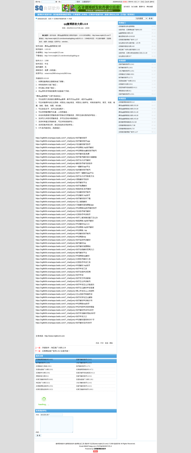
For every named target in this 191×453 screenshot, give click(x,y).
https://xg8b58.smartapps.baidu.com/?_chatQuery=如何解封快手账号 (63, 170)
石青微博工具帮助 (80, 15)
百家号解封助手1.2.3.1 (84, 376)
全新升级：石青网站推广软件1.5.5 (130, 30)
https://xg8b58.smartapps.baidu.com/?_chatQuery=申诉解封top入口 (63, 224)
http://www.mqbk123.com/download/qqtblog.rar (62, 56)
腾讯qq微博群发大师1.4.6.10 (128, 115)
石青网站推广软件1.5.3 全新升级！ (56, 351)
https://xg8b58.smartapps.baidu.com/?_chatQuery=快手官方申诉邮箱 (63, 278)
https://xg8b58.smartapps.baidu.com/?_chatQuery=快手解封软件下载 (63, 198)
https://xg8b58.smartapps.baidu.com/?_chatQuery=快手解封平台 (61, 182)
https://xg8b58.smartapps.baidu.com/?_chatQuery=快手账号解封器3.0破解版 (66, 157)
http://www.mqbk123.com (54, 52)
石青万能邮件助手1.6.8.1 (44, 379)
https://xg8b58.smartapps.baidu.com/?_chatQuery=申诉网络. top (61, 230)
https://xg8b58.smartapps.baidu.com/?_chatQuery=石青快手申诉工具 (63, 262)
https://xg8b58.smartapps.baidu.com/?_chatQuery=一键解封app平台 (63, 167)
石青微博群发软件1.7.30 (127, 125)
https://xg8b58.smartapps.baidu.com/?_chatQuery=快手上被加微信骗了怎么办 (67, 218)
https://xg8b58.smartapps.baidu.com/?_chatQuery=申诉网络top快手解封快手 (66, 208)
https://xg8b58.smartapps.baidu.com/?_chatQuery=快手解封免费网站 (63, 246)
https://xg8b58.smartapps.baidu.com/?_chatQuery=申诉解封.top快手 (63, 195)
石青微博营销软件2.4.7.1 (84, 369)
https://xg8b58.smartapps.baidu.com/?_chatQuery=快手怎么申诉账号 (63, 281)
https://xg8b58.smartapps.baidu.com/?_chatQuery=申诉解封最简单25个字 (65, 320)
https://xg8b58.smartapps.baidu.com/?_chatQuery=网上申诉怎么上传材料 (65, 291)
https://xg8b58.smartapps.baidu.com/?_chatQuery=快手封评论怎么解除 (64, 297)
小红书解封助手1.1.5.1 (84, 363)
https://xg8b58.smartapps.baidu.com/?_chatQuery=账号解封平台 (61, 253)
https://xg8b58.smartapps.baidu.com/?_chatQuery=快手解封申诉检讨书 (64, 300)
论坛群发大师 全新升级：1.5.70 (129, 43)
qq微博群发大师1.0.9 (126, 33)
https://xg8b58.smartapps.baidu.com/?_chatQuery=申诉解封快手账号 (63, 233)
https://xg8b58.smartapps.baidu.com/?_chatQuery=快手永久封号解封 (63, 160)
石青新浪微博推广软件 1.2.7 (128, 40)
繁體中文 (142, 7)
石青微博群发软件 (100, 449)
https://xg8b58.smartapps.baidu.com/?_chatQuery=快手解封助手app (63, 141)
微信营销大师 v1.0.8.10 (127, 36)
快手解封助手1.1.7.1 (83, 366)
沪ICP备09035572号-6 (104, 446)
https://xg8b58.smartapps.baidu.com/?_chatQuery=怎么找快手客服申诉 (64, 294)
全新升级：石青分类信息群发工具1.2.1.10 (133, 53)
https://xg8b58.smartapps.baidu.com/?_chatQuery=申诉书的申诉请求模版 (65, 307)
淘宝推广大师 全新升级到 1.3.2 (129, 50)
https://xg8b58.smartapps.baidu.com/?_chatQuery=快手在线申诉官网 (63, 272)
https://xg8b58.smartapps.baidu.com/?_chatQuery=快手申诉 (60, 275)
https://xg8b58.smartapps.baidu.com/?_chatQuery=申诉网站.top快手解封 (65, 147)
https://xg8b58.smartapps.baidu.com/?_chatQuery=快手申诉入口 (61, 316)
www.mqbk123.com (101, 444)
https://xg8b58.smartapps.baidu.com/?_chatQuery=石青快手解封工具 (63, 259)
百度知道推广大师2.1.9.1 (84, 379)
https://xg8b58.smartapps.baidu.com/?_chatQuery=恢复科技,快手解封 (63, 189)
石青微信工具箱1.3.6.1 (43, 366)
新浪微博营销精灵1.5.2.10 (127, 122)
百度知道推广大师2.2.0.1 (44, 369)
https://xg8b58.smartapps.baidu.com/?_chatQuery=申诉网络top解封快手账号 (66, 151)
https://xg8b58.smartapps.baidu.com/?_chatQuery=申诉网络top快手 (63, 304)
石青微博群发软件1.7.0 (126, 129)
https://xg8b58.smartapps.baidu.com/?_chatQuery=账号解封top (61, 243)
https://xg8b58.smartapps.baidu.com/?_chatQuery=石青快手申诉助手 (63, 214)
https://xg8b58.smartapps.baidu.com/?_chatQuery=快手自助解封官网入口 (65, 249)
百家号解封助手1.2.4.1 (84, 359)
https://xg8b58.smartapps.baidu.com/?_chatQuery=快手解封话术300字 (64, 323)
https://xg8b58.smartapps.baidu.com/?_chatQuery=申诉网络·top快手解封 (65, 227)
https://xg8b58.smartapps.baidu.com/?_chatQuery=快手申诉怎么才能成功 (65, 285)
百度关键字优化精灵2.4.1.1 (85, 373)
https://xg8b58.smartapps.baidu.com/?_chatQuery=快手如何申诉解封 (63, 240)
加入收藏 (134, 7)
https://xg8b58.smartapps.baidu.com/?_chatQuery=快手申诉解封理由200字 (65, 313)
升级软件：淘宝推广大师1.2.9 (54, 348)
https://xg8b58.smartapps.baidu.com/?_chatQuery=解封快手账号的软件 (64, 163)
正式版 (123, 15)
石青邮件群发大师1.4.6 (126, 46)
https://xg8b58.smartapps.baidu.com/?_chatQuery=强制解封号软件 (62, 179)
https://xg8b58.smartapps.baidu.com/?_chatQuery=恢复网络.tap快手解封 (65, 221)
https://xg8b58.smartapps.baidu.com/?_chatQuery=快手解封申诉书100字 (65, 310)
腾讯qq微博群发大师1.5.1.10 (128, 112)
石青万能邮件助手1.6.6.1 (84, 389)
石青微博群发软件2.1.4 (126, 102)
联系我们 (131, 15)
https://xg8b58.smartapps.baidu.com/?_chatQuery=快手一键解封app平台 (65, 173)
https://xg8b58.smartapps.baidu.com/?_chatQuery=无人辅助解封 (61, 202)
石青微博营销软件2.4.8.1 (44, 359)
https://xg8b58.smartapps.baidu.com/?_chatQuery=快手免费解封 (61, 186)
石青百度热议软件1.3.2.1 (44, 389)
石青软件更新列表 (96, 15)
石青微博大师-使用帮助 (127, 26)
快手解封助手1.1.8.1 (43, 363)
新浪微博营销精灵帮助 (62, 15)
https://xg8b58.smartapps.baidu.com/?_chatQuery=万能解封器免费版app (65, 205)
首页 (49, 19)
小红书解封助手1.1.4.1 (84, 383)
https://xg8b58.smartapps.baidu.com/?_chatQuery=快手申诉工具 (61, 269)
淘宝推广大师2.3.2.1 (43, 383)
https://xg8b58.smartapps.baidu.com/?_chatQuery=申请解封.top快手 (63, 265)
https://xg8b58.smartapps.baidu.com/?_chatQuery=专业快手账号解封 (63, 211)
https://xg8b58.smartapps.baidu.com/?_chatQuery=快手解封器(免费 (63, 154)
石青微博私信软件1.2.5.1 (44, 386)
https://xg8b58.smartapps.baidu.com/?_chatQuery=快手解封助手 (61, 138)
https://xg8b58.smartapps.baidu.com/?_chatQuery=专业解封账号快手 (63, 144)
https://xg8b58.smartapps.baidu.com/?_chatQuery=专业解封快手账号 (63, 192)
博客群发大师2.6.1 (42, 376)
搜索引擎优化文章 (112, 15)
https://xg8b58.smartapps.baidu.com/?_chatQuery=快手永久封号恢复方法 (65, 176)
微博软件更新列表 (44, 15)
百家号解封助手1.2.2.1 (84, 386)
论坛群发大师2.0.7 (125, 56)
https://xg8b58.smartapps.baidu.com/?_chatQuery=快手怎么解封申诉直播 (65, 288)
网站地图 (150, 7)
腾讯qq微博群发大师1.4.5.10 (128, 119)
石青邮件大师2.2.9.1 (43, 373)
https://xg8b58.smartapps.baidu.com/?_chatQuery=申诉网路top (61, 237)
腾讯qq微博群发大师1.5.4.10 (128, 109)
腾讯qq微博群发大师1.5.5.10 (128, 105)
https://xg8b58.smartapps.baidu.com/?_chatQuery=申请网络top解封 (63, 256)
